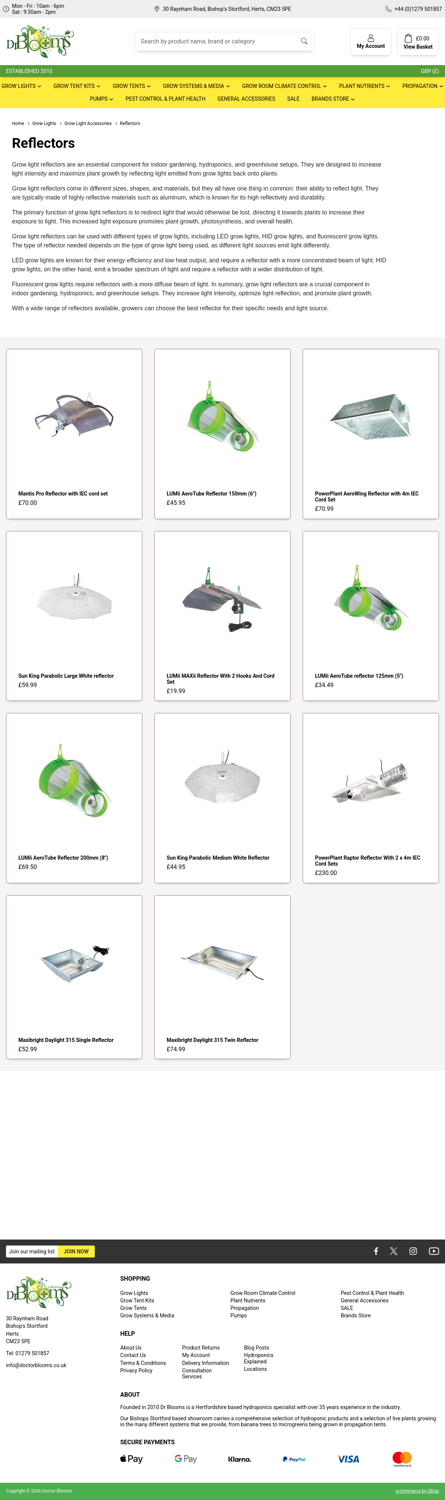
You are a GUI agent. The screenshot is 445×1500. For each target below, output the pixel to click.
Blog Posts (256, 1348)
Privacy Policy (136, 1371)
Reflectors (127, 123)
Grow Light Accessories (85, 123)
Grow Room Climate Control (281, 86)
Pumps (99, 99)
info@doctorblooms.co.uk (36, 1365)
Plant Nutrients (361, 86)
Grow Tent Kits (74, 86)
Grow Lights (18, 86)
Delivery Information (205, 1363)
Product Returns (201, 1348)
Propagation (420, 86)
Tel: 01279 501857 (27, 1353)
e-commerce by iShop (417, 1491)
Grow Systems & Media (193, 86)
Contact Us (133, 1355)
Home (18, 123)
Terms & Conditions (143, 1363)
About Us (131, 1348)
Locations (255, 1369)
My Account (196, 1355)
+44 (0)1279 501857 (418, 9)
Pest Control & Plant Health (165, 99)
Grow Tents (129, 86)
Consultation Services (197, 1373)
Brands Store (330, 99)
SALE (293, 99)
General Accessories (246, 99)
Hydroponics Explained (258, 1358)
